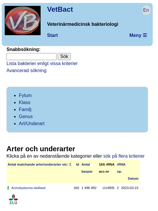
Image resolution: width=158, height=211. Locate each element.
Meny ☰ (138, 35)
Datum (133, 178)
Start (52, 35)
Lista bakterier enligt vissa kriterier (42, 63)
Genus (26, 116)
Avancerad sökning (26, 70)
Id (77, 164)
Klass (24, 102)
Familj (25, 109)
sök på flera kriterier (124, 156)
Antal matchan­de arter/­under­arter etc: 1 (39, 164)
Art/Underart (31, 123)
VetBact (60, 9)
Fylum (25, 95)
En (146, 10)
